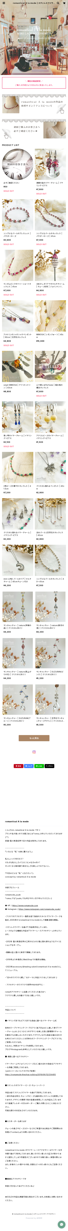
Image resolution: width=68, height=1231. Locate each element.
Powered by (34, 1218)
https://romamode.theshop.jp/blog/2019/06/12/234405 (30, 1074)
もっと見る (34, 738)
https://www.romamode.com (25, 905)
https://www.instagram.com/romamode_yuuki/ (40, 909)
